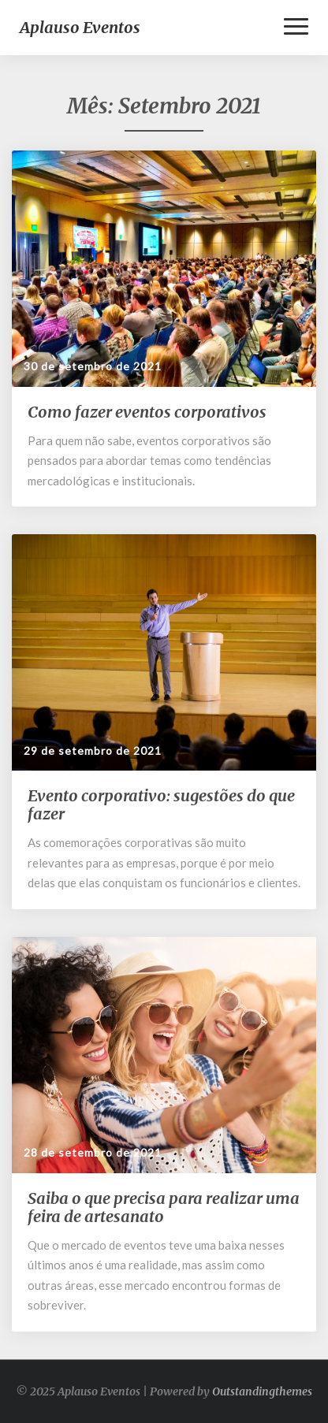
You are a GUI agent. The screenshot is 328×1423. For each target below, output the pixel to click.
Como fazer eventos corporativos (147, 412)
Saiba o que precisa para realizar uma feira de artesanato (164, 1207)
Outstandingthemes (262, 1391)
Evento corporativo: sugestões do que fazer (161, 804)
